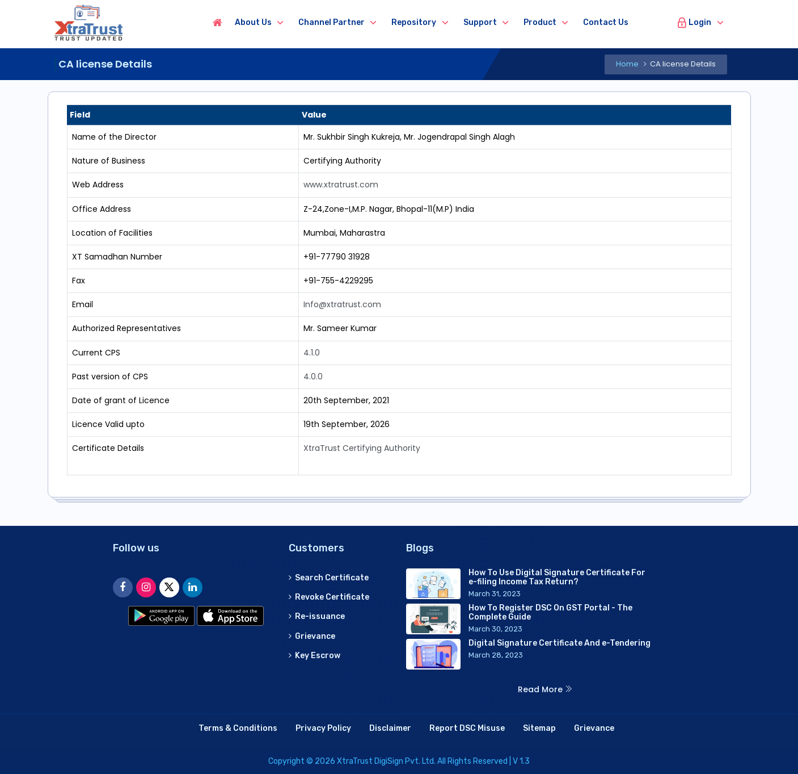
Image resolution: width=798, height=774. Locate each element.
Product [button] (539, 22)
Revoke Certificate (329, 597)
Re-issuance (317, 616)
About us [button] (253, 22)
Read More (545, 689)
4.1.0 (311, 352)
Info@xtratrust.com (342, 304)
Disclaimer (390, 728)
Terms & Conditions (238, 728)
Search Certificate (329, 578)
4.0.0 (313, 376)
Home (627, 63)
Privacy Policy (323, 728)
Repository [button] (413, 22)
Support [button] (480, 22)
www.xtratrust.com (340, 184)
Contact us (605, 22)
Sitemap (539, 728)
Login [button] (694, 23)
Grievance (312, 636)
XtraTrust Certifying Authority (361, 448)
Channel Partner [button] (331, 22)
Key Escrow (314, 655)
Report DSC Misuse (467, 728)
